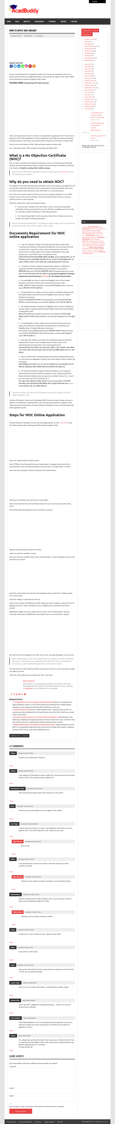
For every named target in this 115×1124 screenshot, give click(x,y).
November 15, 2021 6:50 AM (25, 806)
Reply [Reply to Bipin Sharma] (14, 854)
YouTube (74, 21)
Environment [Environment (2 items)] (86, 233)
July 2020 (87, 109)
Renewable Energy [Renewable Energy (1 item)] (96, 245)
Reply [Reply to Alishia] (11, 766)
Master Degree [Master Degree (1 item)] (85, 244)
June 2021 (88, 92)
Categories (86, 30)
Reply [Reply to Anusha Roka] (11, 1013)
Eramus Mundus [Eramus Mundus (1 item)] (95, 233)
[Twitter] (19, 694)
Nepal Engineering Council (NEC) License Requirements (34, 725)
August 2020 (88, 106)
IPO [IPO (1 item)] (91, 242)
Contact (63, 21)
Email (11, 1095)
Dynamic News (103, 1121)
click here (63, 172)
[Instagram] (14, 694)
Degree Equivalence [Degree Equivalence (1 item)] (87, 230)
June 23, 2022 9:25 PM (29, 1018)
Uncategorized (89, 58)
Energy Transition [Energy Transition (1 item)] (92, 232)
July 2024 (87, 66)
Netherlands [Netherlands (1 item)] (89, 245)
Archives (95, 30)
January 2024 (89, 78)
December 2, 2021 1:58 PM (25, 947)
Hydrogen (87, 44)
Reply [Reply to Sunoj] (11, 942)
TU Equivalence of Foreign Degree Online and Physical (34, 702)
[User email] (25, 694)
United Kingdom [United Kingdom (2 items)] (87, 253)
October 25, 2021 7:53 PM (25, 753)
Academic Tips (15, 736)
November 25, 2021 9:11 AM (33, 912)
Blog (17, 21)
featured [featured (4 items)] (90, 235)
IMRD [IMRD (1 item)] (83, 242)
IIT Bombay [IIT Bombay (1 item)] (100, 241)
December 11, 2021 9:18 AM (25, 965)
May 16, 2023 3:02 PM (25, 1036)
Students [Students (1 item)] (101, 250)
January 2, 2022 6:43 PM (29, 983)
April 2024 (88, 73)
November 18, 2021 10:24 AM (29, 824)
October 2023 (89, 80)
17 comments (39, 35)
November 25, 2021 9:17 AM (33, 841)
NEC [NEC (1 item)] (98, 244)
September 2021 (90, 87)
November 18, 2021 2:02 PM (26, 859)
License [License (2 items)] (94, 242)
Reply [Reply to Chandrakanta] (11, 907)
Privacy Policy (11, 1121)
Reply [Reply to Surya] (11, 977)
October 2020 (89, 104)
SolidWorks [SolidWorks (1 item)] (95, 250)
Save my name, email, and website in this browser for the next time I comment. (36, 1106)
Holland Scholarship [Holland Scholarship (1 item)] (95, 239)
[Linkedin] (17, 694)
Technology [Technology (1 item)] (84, 252)
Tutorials (52, 21)
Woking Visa (88, 60)
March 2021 (88, 97)
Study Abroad (89, 51)
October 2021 (89, 85)
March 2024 (88, 76)
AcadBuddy (29, 688)
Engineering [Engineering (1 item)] (99, 232)
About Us (27, 21)
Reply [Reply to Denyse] (11, 783)
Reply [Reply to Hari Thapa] (11, 836)
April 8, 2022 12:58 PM (29, 1000)
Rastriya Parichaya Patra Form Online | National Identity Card (37, 717)
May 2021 (87, 95)
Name (12, 1088)
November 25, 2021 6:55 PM (26, 930)
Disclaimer (38, 1121)
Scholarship (39, 21)
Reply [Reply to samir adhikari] (11, 1030)
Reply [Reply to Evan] (11, 819)
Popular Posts (87, 34)
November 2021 (90, 83)
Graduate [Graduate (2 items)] (93, 237)
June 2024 (88, 69)
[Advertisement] (94, 184)
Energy (86, 41)
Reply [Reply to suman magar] (11, 995)
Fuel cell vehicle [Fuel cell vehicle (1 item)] (98, 235)
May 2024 (87, 71)
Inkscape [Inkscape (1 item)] (87, 242)
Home (9, 21)
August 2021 (88, 90)
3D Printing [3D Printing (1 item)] (85, 227)
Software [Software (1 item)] (84, 250)
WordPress (92, 1121)
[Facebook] (11, 694)
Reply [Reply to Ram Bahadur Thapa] (11, 801)
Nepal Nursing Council (22, 709)
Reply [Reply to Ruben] (11, 872)
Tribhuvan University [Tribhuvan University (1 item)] (93, 252)
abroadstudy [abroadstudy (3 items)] (93, 226)
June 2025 (88, 64)
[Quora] (22, 694)
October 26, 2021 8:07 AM (26, 771)
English (93, 1)
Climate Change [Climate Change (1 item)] (98, 229)
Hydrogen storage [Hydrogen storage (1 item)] (93, 241)
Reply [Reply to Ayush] (11, 960)
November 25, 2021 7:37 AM (31, 894)
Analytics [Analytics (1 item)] (101, 227)
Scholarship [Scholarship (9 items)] (96, 247)
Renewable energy (90, 46)
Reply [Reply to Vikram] (11, 1050)
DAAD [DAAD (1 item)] (104, 229)
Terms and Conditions (25, 1121)
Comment (12, 1066)
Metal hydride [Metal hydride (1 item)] (93, 244)
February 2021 (89, 99)
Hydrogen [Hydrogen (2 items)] (85, 241)
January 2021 (89, 102)
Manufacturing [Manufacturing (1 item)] (100, 242)
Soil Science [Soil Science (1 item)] (90, 250)
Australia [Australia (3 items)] (86, 228)
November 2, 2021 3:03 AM (34, 788)
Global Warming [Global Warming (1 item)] (86, 237)
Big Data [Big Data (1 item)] (92, 229)
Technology (88, 53)
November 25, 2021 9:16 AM (33, 877)
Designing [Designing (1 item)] (94, 230)
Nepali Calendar (49, 1121)
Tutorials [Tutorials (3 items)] (101, 251)
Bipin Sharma (28, 35)
